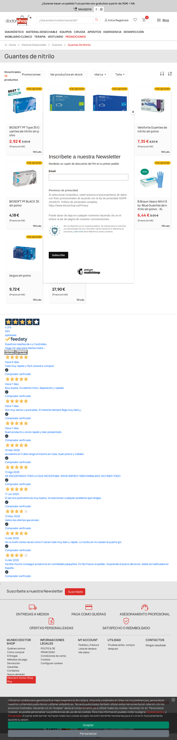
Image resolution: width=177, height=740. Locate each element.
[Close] (133, 112)
